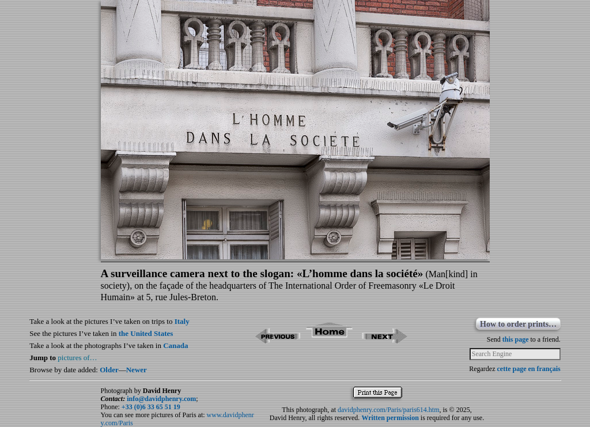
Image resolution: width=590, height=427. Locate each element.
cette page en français (528, 369)
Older (109, 369)
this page (515, 339)
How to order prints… (518, 324)
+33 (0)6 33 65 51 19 (151, 407)
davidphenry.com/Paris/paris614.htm (389, 410)
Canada (175, 345)
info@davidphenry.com (161, 399)
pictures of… (77, 357)
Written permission (389, 418)
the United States (146, 333)
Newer (136, 369)
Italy (182, 321)
